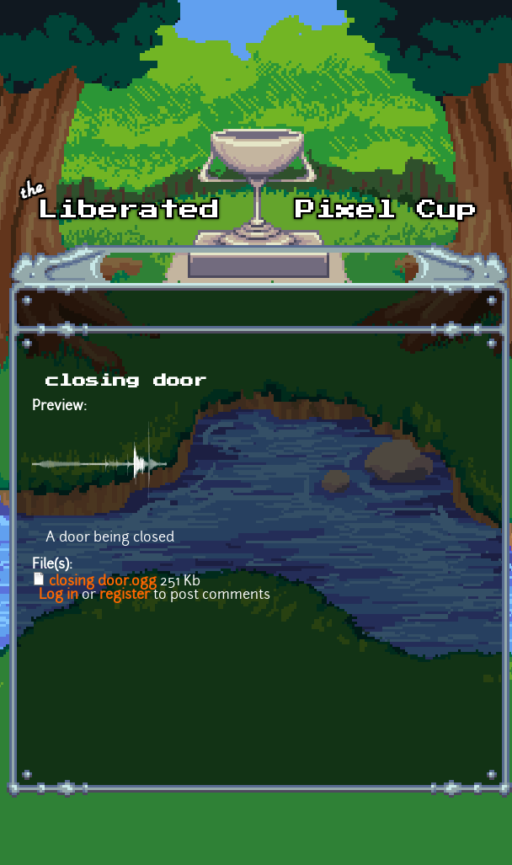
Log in (58, 595)
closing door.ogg (103, 582)
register (124, 595)
